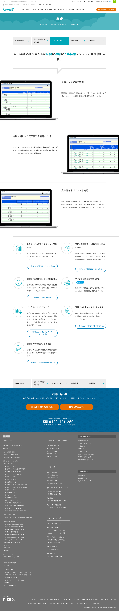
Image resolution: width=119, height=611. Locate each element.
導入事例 (6, 565)
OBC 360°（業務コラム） (54, 445)
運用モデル (44, 9)
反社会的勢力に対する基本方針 (37, 603)
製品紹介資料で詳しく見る (42, 407)
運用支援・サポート (10, 569)
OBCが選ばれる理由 (10, 562)
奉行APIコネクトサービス (11, 557)
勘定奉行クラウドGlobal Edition (14, 474)
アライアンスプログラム (55, 556)
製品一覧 (25, 4)
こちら (109, 1)
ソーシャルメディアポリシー (70, 599)
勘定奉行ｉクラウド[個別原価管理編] (15, 469)
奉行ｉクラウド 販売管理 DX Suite (14, 505)
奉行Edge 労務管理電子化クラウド (14, 529)
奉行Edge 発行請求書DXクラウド (14, 524)
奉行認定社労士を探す (54, 494)
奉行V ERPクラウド (9, 514)
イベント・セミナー (53, 451)
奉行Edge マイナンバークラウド (14, 539)
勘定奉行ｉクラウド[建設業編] (13, 471)
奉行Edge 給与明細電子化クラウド (14, 534)
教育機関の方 (51, 498)
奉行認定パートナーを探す (56, 483)
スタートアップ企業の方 (54, 505)
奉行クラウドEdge (9, 521)
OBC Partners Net (53, 549)
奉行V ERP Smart (9, 548)
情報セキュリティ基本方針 (108, 599)
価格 (50, 9)
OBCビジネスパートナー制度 (56, 530)
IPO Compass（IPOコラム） (55, 448)
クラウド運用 (69, 9)
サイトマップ (32, 599)
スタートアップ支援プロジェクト (58, 507)
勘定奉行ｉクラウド (10, 466)
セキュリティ (80, 9)
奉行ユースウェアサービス (12, 577)
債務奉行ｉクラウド (10, 479)
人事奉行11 (32, 4)
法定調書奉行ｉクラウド (12, 497)
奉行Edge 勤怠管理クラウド (13, 532)
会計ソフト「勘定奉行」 (11, 454)
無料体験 (6, 582)
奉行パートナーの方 (53, 546)
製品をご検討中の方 (53, 472)
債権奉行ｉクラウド (10, 476)
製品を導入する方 (52, 480)
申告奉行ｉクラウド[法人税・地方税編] (16, 484)
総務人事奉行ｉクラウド (12, 492)
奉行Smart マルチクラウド (12, 542)
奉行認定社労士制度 (54, 542)
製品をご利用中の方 (53, 475)
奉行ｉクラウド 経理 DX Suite (13, 503)
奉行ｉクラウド (8, 463)
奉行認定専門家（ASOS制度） (57, 539)
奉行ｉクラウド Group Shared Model (15, 510)
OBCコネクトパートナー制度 (56, 533)
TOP (22, 9)
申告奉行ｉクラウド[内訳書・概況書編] (16, 487)
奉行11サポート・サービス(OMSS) (14, 580)
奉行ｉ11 (6, 545)
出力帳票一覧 (34, 9)
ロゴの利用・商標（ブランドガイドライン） (62, 603)
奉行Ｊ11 (6, 550)
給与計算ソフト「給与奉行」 (12, 457)
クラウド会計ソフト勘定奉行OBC (12, 4)
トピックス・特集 (52, 456)
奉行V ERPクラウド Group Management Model (18, 517)
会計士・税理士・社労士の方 (55, 537)
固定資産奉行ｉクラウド (12, 482)
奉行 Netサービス (53, 477)
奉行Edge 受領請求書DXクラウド (14, 526)
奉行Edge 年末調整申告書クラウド (14, 537)
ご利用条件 (41, 599)
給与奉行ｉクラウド (10, 495)
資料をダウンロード (106, 9)
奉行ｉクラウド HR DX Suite (13, 508)
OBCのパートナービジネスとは (56, 523)
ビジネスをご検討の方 (53, 527)
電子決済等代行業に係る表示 (89, 599)
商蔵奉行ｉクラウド (10, 489)
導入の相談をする (77, 407)
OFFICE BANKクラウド (11, 500)
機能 (27, 9)
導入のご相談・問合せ (10, 585)
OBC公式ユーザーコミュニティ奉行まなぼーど (18, 575)
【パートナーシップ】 (54, 518)
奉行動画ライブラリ (53, 453)
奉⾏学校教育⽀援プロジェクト (57, 500)
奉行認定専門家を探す (54, 491)
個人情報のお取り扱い (53, 599)
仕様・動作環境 (59, 9)
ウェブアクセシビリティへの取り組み (88, 603)
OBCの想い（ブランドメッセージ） (13, 445)
